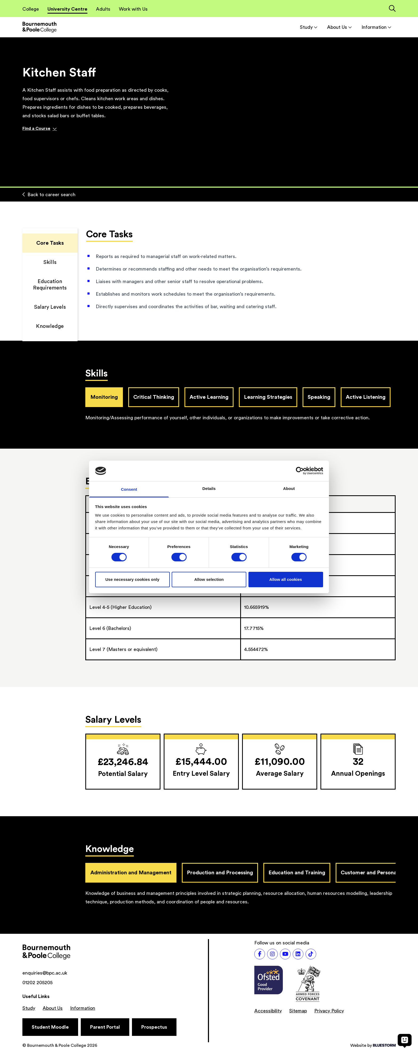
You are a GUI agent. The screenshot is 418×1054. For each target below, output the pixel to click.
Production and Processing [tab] (220, 872)
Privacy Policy (329, 1010)
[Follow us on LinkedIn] (298, 954)
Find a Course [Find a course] (39, 128)
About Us (339, 27)
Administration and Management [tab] (130, 872)
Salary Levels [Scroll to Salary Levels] (50, 307)
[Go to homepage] (39, 27)
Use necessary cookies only (132, 579)
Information (376, 27)
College (30, 9)
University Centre (67, 9)
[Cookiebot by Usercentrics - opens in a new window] (299, 471)
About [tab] (289, 488)
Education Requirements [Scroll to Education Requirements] (50, 285)
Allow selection (209, 579)
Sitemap (298, 1010)
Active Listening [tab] (365, 397)
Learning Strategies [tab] (268, 397)
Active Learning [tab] (209, 397)
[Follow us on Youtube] (285, 954)
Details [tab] (209, 488)
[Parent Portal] (105, 1027)
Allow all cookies (285, 579)
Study (308, 27)
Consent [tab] (129, 489)
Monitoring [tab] (104, 397)
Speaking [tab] (319, 397)
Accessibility (268, 1010)
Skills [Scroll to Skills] (50, 262)
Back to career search (48, 194)
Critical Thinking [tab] (153, 397)
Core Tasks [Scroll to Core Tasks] (50, 243)
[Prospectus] (154, 1027)
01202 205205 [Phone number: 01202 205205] (37, 982)
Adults (103, 9)
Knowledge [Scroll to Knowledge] (50, 326)
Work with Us (133, 9)
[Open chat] (405, 1041)
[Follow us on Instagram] (272, 954)
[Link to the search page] (392, 9)
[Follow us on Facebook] (259, 954)
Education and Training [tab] (296, 872)
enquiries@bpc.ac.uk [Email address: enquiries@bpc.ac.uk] (44, 973)
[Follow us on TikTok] (311, 954)
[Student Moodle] (50, 1027)
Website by (373, 1045)
